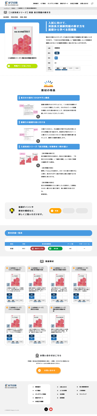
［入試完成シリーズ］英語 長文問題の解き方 (26, 8)
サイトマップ (81, 394)
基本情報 (6, 17)
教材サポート (64, 3)
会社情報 (60, 394)
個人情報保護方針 (82, 387)
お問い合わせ (84, 3)
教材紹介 (36, 3)
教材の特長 (14, 17)
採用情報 (60, 398)
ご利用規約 (80, 390)
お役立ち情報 (74, 3)
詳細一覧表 (23, 17)
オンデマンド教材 (53, 3)
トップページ (7, 8)
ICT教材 (43, 3)
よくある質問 (62, 391)
